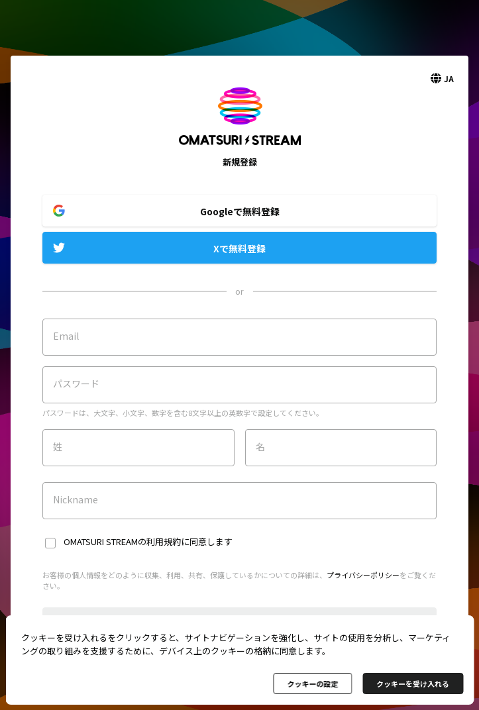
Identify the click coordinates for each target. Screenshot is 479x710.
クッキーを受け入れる (412, 683)
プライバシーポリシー (363, 575)
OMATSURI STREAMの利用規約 (122, 541)
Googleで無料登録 (240, 211)
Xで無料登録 (239, 248)
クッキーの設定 (312, 683)
